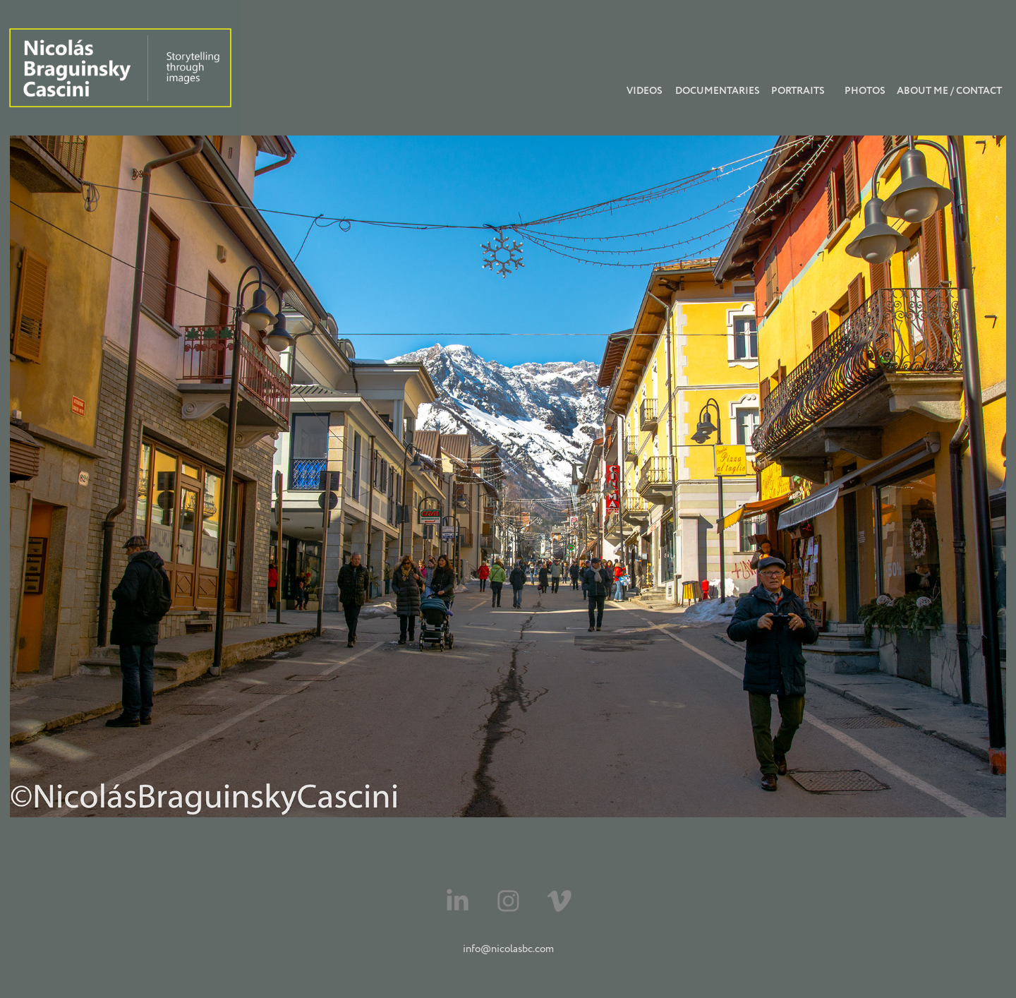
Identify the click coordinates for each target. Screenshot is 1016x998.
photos (865, 91)
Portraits (798, 91)
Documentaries (717, 91)
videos (645, 91)
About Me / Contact (949, 91)
